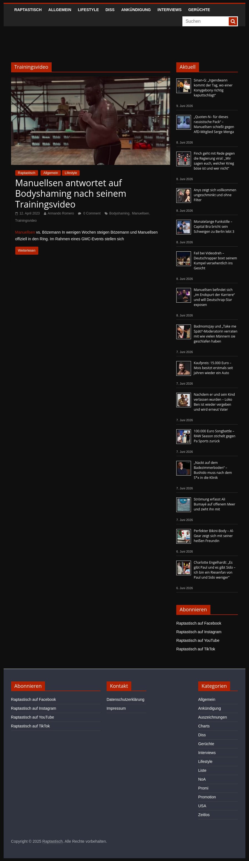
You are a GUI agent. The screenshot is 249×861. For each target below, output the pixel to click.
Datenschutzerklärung (125, 699)
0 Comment (89, 213)
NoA (202, 779)
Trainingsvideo (26, 221)
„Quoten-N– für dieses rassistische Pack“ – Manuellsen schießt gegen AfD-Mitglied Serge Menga (214, 124)
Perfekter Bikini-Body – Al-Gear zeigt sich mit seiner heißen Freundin (214, 535)
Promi (203, 788)
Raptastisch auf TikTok (195, 649)
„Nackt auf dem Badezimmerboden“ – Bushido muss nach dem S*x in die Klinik (213, 470)
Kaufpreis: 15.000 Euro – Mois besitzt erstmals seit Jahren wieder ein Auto (213, 368)
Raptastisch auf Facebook (198, 623)
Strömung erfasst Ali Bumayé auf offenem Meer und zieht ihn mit (214, 504)
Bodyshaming (119, 213)
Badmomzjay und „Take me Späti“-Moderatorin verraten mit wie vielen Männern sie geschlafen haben (215, 334)
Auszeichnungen (212, 717)
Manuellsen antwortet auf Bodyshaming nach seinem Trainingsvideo (70, 193)
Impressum (116, 708)
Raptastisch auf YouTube (197, 640)
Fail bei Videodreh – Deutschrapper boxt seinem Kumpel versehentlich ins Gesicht (215, 260)
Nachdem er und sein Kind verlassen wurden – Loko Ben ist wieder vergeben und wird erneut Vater (214, 402)
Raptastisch (28, 9)
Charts (204, 726)
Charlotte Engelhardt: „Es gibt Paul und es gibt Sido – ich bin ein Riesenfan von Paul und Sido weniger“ (214, 570)
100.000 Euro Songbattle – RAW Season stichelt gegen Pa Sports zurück (214, 436)
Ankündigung (136, 9)
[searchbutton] (233, 21)
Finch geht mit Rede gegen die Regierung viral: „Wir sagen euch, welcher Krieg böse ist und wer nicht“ (214, 161)
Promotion (207, 797)
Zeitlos (204, 815)
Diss (110, 9)
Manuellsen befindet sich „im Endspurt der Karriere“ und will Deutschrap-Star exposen (214, 297)
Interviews (169, 9)
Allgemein (59, 9)
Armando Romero (61, 213)
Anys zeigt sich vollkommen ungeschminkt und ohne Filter (215, 195)
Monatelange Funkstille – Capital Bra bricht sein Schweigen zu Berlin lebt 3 (214, 226)
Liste (202, 770)
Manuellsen (140, 213)
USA (202, 806)
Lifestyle (88, 9)
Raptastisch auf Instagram (199, 632)
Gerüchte (199, 9)
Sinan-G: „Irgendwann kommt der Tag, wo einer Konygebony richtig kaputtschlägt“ (213, 88)
